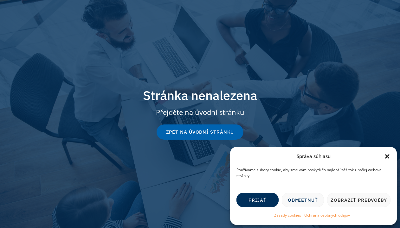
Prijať (257, 200)
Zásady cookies (287, 215)
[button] (387, 156)
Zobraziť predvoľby (359, 200)
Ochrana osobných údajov (327, 215)
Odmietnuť (303, 200)
